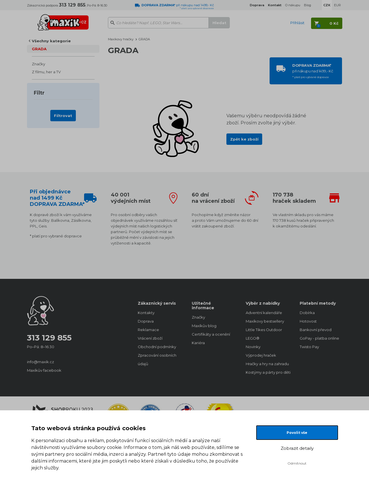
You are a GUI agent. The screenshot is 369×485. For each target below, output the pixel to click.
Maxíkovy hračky (121, 39)
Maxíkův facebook (44, 370)
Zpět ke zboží (244, 139)
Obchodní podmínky (157, 346)
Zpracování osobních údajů (157, 359)
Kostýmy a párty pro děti (267, 372)
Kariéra (198, 342)
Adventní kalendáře (264, 312)
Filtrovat (63, 115)
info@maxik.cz (40, 361)
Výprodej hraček (261, 355)
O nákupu (292, 5)
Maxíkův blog (204, 325)
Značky (38, 64)
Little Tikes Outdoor (264, 329)
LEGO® (252, 338)
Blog (307, 5)
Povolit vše (297, 432)
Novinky (253, 346)
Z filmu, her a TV (46, 72)
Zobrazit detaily (297, 448)
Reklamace (148, 329)
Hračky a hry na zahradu (267, 363)
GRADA (39, 49)
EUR (337, 5)
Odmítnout (297, 463)
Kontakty (146, 312)
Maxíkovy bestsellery (265, 321)
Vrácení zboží (150, 338)
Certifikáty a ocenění (211, 334)
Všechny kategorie (51, 41)
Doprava (146, 321)
